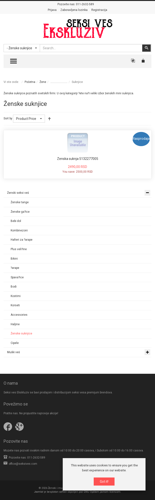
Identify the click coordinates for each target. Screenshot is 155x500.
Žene (43, 82)
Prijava (52, 10)
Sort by (8, 118)
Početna (30, 82)
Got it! (104, 481)
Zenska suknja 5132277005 (77, 159)
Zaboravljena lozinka (74, 10)
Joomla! (38, 491)
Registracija (99, 10)
